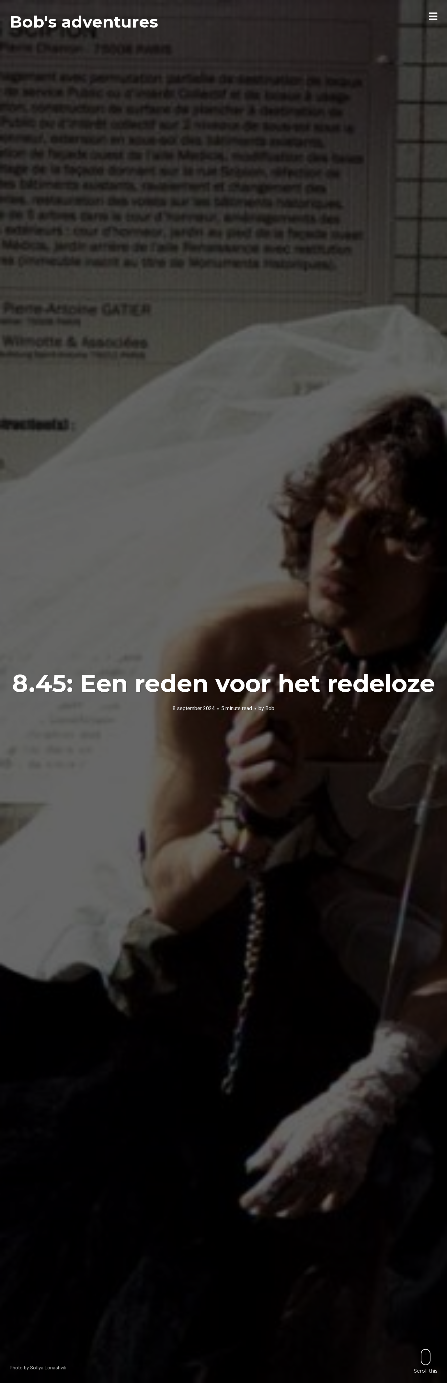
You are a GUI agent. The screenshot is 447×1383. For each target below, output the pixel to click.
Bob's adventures (84, 22)
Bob (269, 708)
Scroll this (425, 1361)
